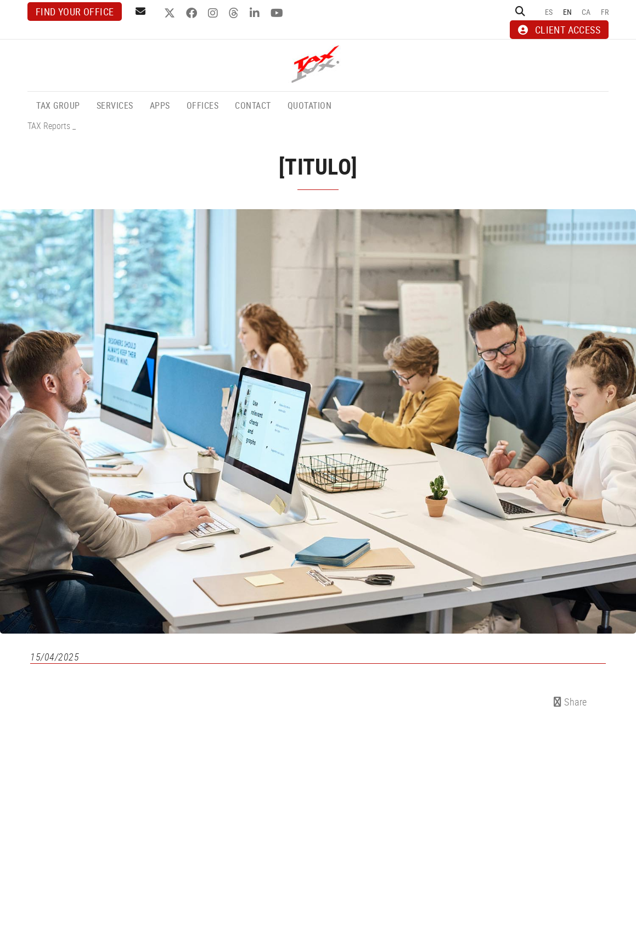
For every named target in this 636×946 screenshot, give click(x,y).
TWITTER (171, 13)
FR (605, 12)
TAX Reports (48, 126)
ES (549, 12)
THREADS (235, 13)
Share (570, 701)
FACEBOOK (193, 13)
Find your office (75, 11)
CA (586, 12)
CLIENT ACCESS (559, 29)
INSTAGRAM (214, 13)
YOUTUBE (278, 13)
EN (567, 12)
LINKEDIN (256, 13)
